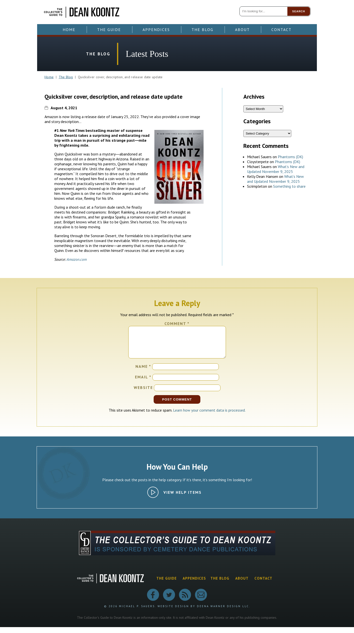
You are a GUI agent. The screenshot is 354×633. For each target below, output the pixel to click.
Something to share (289, 186)
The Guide (109, 29)
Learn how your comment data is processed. (209, 416)
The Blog (202, 29)
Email (143, 382)
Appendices (156, 29)
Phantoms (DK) (290, 156)
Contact (281, 29)
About (242, 29)
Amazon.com (77, 259)
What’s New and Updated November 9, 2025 (275, 169)
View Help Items (182, 498)
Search (298, 11)
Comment (177, 323)
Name (143, 372)
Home (69, 29)
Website (143, 393)
